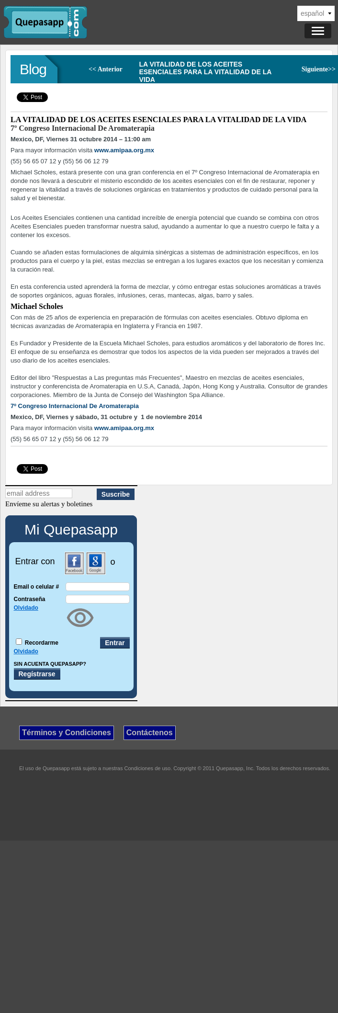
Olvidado (26, 607)
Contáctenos (149, 732)
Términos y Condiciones (66, 732)
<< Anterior (106, 69)
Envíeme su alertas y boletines (48, 504)
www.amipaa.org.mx (124, 150)
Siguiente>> (319, 69)
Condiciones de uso (147, 768)
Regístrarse (37, 674)
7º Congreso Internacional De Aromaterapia (83, 128)
